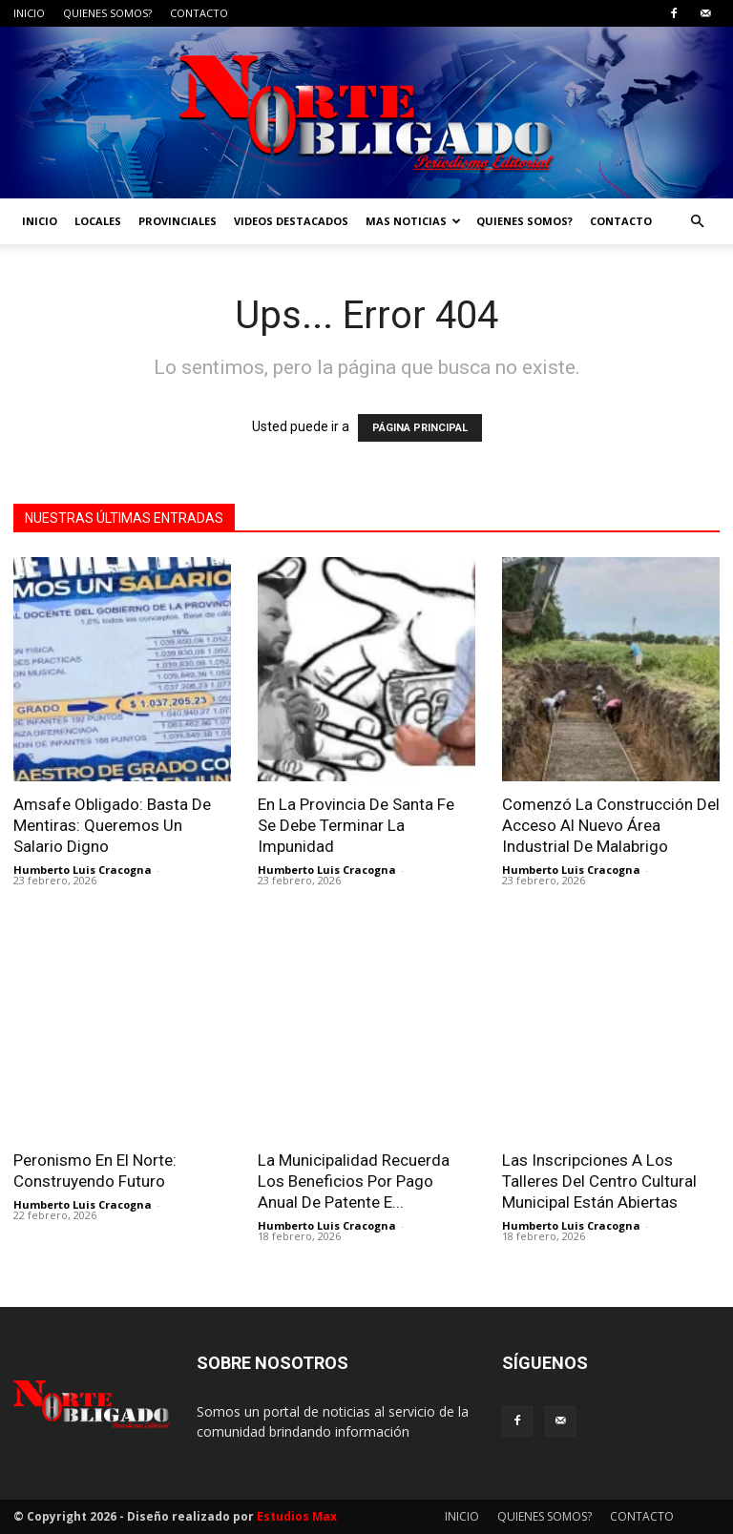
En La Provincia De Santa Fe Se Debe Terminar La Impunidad (356, 825)
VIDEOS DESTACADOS (291, 221)
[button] (697, 222)
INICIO (29, 13)
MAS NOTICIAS (413, 221)
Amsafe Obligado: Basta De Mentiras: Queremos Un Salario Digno (112, 825)
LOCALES (97, 221)
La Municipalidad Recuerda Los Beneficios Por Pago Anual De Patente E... (354, 1181)
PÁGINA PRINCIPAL (420, 428)
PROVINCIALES (177, 221)
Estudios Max (297, 1516)
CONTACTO (199, 13)
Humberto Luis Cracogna (82, 869)
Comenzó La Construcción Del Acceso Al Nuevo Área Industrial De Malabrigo (611, 825)
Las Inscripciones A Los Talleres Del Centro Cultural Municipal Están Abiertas (599, 1181)
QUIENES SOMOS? (107, 13)
